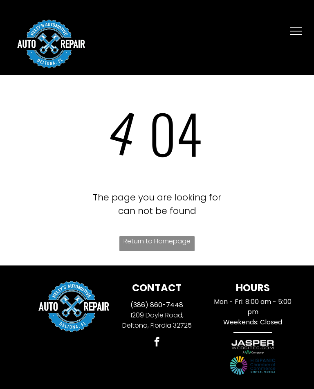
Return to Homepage (157, 241)
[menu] (296, 31)
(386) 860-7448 (156, 305)
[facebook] (157, 343)
